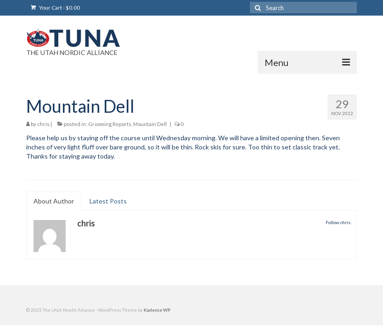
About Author (54, 201)
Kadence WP (157, 310)
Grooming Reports (109, 124)
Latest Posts (108, 201)
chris (43, 124)
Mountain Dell (150, 124)
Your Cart (55, 7)
